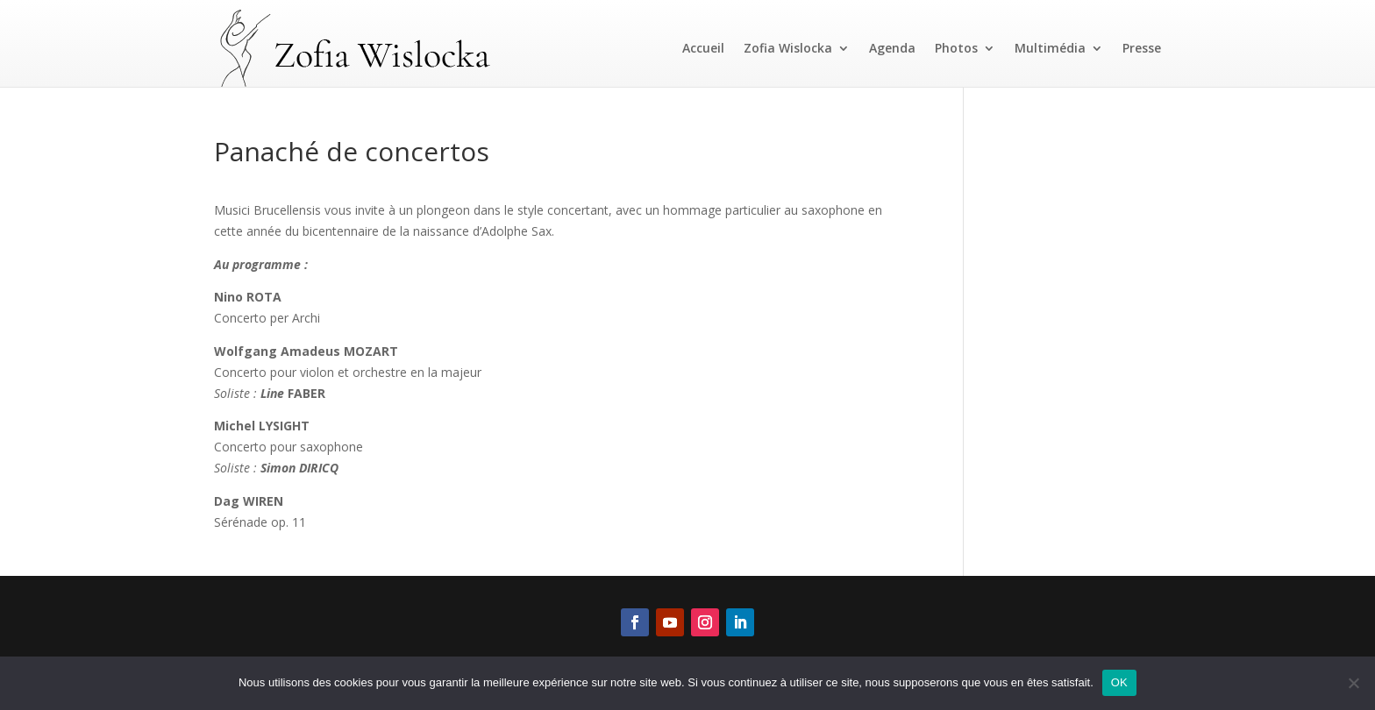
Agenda (892, 47)
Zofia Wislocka (788, 47)
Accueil (703, 47)
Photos (956, 47)
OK (1119, 682)
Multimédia (1050, 47)
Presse (1141, 47)
